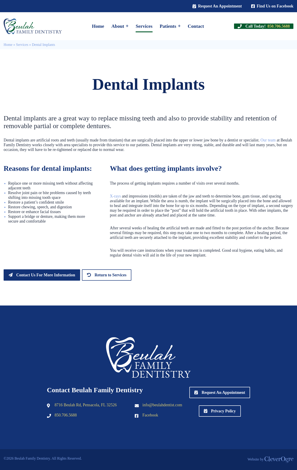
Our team (268, 140)
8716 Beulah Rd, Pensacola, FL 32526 (86, 405)
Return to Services (110, 275)
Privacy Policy (223, 411)
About (117, 26)
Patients (168, 26)
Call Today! (267, 26)
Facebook (150, 415)
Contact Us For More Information (45, 275)
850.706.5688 (66, 415)
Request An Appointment (220, 6)
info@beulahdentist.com (162, 405)
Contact (196, 26)
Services (144, 26)
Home (98, 26)
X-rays (115, 196)
